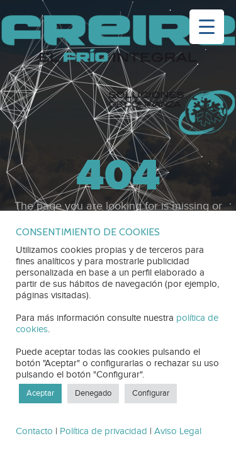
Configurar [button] (150, 393)
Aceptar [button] (40, 393)
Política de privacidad (103, 431)
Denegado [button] (93, 393)
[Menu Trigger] (206, 26)
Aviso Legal (177, 431)
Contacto (34, 431)
